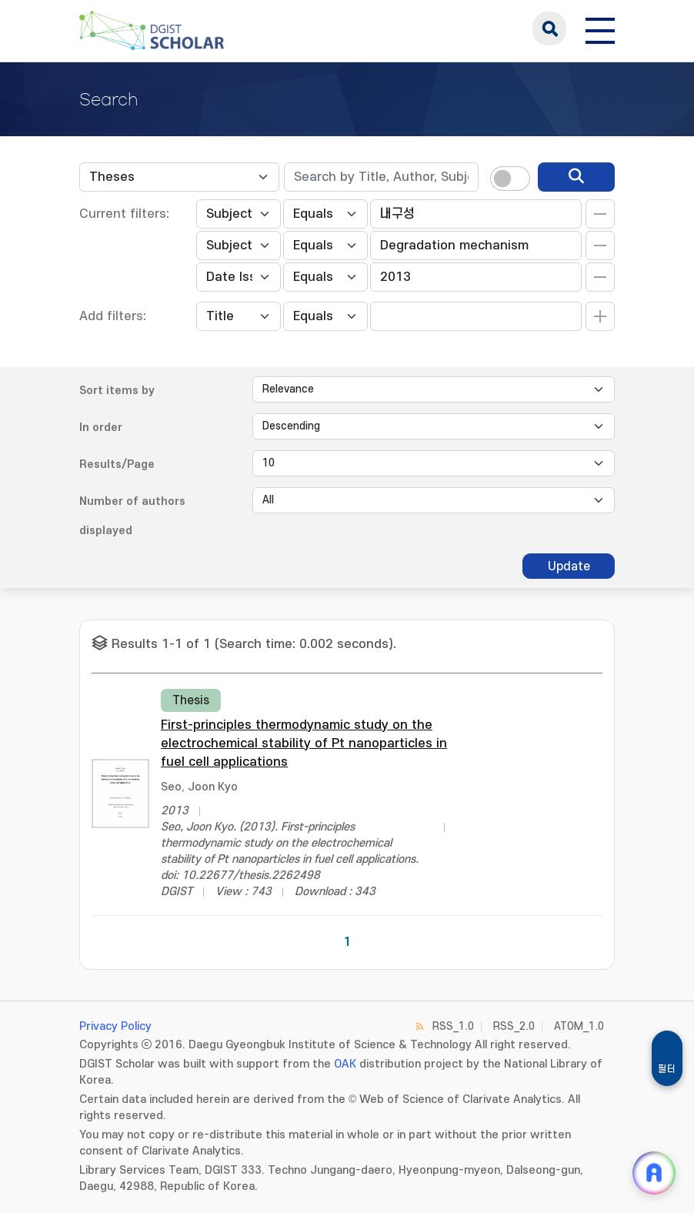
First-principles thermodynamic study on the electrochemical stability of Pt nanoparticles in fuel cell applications (304, 743)
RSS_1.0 (453, 1026)
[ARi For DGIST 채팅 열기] (654, 1173)
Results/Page (117, 464)
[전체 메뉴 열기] (600, 28)
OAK (345, 1064)
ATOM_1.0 (579, 1026)
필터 (667, 1069)
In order (100, 427)
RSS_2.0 (514, 1026)
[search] (576, 177)
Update (569, 566)
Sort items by (117, 390)
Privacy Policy (115, 1026)
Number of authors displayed (132, 516)
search (549, 28)
